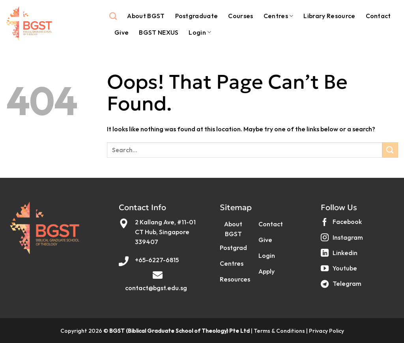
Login (200, 32)
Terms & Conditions (279, 330)
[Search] (113, 15)
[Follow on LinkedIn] (340, 255)
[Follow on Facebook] (342, 225)
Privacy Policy (326, 330)
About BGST (146, 16)
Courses (240, 16)
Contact (378, 16)
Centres (279, 16)
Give (121, 32)
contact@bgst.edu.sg (156, 288)
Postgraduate (196, 16)
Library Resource (329, 16)
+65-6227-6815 (157, 260)
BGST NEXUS (158, 32)
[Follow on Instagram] (343, 240)
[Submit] (390, 150)
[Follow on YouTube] (340, 271)
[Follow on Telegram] (342, 287)
